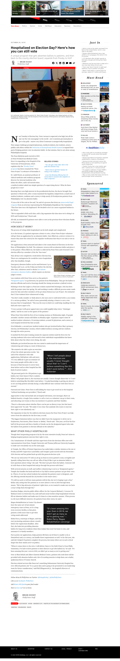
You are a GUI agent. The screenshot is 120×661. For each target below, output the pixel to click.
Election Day (18, 68)
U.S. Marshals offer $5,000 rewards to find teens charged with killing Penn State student (94, 60)
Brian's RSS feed (19, 584)
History (85, 251)
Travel (84, 189)
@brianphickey (43, 577)
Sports (92, 20)
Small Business (87, 262)
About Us (14, 649)
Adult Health (86, 293)
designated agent (18, 281)
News (45, 20)
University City (37, 603)
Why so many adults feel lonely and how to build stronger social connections (95, 175)
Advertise (31, 649)
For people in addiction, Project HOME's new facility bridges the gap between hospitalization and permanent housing (94, 171)
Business (67, 26)
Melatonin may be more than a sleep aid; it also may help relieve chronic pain (95, 64)
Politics (24, 26)
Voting (26, 68)
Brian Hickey (26, 62)
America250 (86, 283)
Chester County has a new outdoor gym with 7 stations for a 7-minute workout (94, 167)
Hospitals (14, 607)
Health (57, 20)
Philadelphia (22, 607)
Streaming (85, 114)
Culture (69, 20)
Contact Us (48, 649)
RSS (96, 649)
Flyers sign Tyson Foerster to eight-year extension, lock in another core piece (94, 67)
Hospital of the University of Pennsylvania (56, 603)
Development (86, 83)
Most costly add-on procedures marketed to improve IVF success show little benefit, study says (94, 154)
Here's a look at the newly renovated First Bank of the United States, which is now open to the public (95, 49)
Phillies (85, 135)
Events (80, 20)
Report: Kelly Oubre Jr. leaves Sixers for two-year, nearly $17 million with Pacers (94, 71)
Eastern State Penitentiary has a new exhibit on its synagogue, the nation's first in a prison (94, 54)
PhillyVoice (23, 21)
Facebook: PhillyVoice (25, 581)
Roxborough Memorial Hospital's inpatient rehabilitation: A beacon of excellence (95, 158)
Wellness (85, 220)
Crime (40, 26)
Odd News (48, 26)
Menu (13, 20)
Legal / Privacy (67, 649)
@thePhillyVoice (55, 577)
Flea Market (86, 125)
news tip (19, 588)
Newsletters (77, 26)
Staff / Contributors (83, 650)
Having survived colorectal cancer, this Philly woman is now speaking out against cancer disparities (94, 162)
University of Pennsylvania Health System (47, 147)
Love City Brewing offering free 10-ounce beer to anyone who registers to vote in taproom (57, 176)
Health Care (86, 199)
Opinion (32, 26)
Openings (85, 231)
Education (58, 26)
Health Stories (87, 104)
